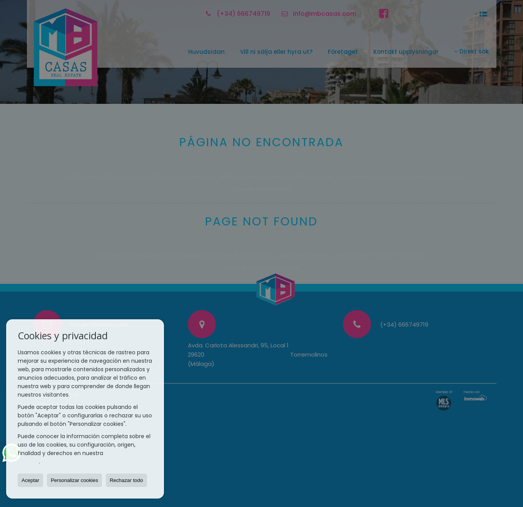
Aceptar (30, 480)
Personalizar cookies (74, 480)
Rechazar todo (126, 480)
